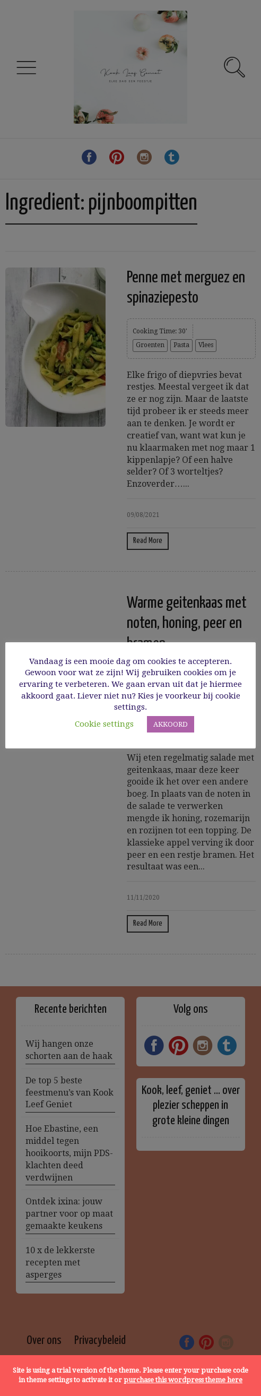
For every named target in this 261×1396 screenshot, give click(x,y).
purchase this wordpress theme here (183, 1380)
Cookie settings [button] (104, 724)
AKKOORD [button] (170, 724)
